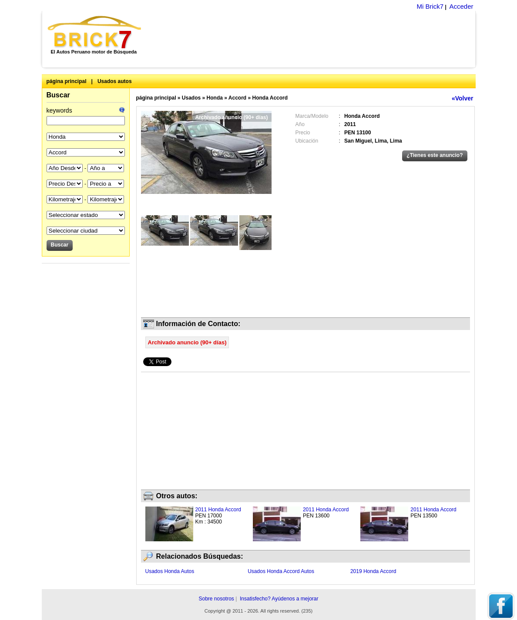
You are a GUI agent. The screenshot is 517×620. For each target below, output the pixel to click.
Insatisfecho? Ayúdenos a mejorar (279, 599)
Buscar (58, 95)
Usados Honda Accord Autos (281, 571)
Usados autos (114, 81)
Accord (237, 98)
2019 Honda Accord (373, 571)
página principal (67, 81)
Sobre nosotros (216, 599)
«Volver (462, 98)
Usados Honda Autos (170, 571)
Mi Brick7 (429, 6)
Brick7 (95, 32)
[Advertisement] (313, 39)
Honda (215, 98)
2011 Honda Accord (218, 510)
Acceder (461, 6)
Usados (191, 98)
